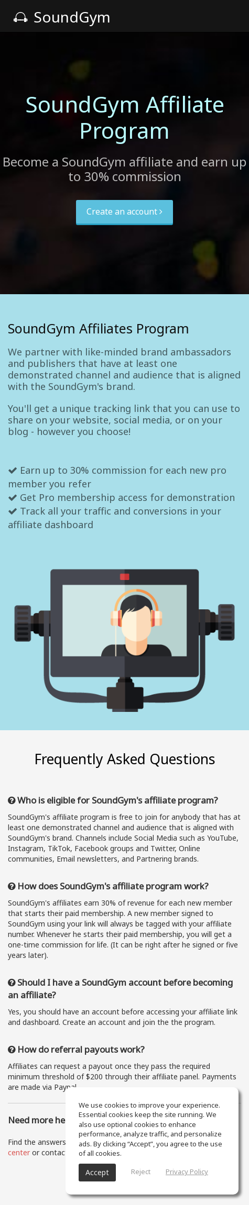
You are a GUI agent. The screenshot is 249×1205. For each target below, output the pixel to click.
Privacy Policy (187, 1171)
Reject (140, 1171)
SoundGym (62, 17)
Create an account (124, 211)
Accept (97, 1172)
